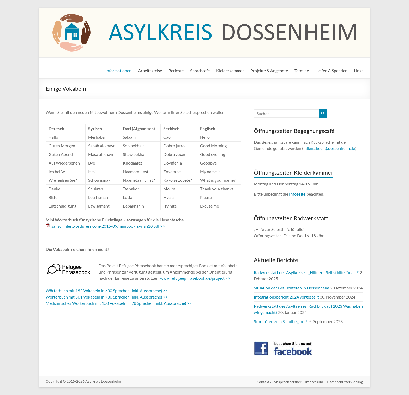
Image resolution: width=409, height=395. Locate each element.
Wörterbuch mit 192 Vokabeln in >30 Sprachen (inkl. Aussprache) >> (107, 290)
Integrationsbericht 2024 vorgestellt (286, 296)
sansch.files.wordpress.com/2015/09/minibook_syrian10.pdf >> (108, 225)
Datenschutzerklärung (345, 381)
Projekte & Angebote (269, 70)
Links (358, 70)
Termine (301, 70)
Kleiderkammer (230, 70)
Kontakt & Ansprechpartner (278, 381)
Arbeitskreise (150, 70)
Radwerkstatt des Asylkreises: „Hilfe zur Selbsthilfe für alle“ (306, 272)
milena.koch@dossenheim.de (329, 148)
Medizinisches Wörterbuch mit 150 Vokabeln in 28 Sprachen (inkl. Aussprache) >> (119, 303)
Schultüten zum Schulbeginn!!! (281, 321)
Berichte (176, 70)
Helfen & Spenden (331, 70)
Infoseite (297, 193)
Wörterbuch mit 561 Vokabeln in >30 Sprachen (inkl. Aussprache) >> (107, 296)
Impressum (314, 381)
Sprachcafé (200, 70)
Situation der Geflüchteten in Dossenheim (291, 287)
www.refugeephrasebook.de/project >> (195, 278)
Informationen (118, 70)
